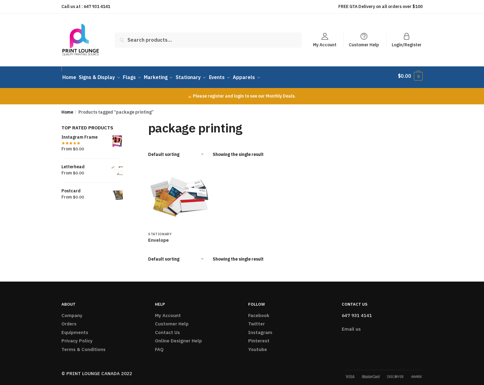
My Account (324, 44)
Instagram (260, 329)
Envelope (158, 237)
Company (71, 312)
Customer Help (364, 44)
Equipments (74, 329)
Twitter (256, 321)
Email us (351, 326)
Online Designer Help (178, 338)
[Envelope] (179, 194)
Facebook (258, 312)
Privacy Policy (77, 338)
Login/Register (407, 44)
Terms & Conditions (83, 346)
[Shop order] (178, 151)
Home (67, 109)
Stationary (160, 231)
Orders (69, 321)
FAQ (159, 346)
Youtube (257, 346)
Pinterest (258, 338)
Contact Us (167, 329)
